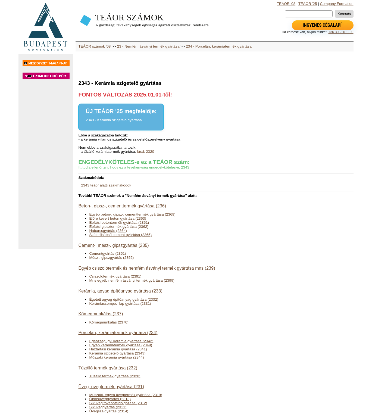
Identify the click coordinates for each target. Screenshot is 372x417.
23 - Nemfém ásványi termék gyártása (148, 46)
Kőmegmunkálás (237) (100, 313)
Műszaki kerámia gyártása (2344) (116, 357)
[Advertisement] (45, 166)
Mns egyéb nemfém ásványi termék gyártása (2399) (131, 280)
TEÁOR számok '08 (94, 46)
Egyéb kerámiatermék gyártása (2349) (120, 345)
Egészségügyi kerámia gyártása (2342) (121, 341)
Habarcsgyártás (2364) (108, 231)
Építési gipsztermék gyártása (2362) (118, 227)
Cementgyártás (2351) (107, 253)
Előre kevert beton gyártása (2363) (117, 218)
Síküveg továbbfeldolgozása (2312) (118, 403)
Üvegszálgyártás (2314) (108, 411)
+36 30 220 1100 (340, 32)
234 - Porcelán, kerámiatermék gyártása (219, 46)
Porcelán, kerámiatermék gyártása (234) (117, 332)
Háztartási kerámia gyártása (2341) (118, 349)
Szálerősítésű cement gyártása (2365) (120, 235)
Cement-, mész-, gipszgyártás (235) (113, 245)
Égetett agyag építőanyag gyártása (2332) (123, 299)
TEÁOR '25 (307, 4)
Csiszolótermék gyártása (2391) (115, 276)
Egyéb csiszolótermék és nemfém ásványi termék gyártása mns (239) (146, 268)
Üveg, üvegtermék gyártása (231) (111, 386)
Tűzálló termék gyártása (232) (107, 367)
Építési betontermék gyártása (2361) (119, 222)
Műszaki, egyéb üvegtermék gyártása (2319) (125, 395)
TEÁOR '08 (286, 4)
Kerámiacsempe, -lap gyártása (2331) (120, 303)
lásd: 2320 (145, 152)
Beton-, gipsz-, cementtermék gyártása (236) (122, 205)
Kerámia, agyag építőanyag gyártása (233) (120, 290)
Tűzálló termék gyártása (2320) (114, 376)
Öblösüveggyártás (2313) (110, 399)
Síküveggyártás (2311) (107, 407)
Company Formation (336, 4)
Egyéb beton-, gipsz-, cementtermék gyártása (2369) (132, 214)
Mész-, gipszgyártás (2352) (111, 258)
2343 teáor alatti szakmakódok (106, 185)
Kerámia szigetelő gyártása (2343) (117, 353)
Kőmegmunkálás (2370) (108, 322)
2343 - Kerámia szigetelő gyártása (114, 120)
